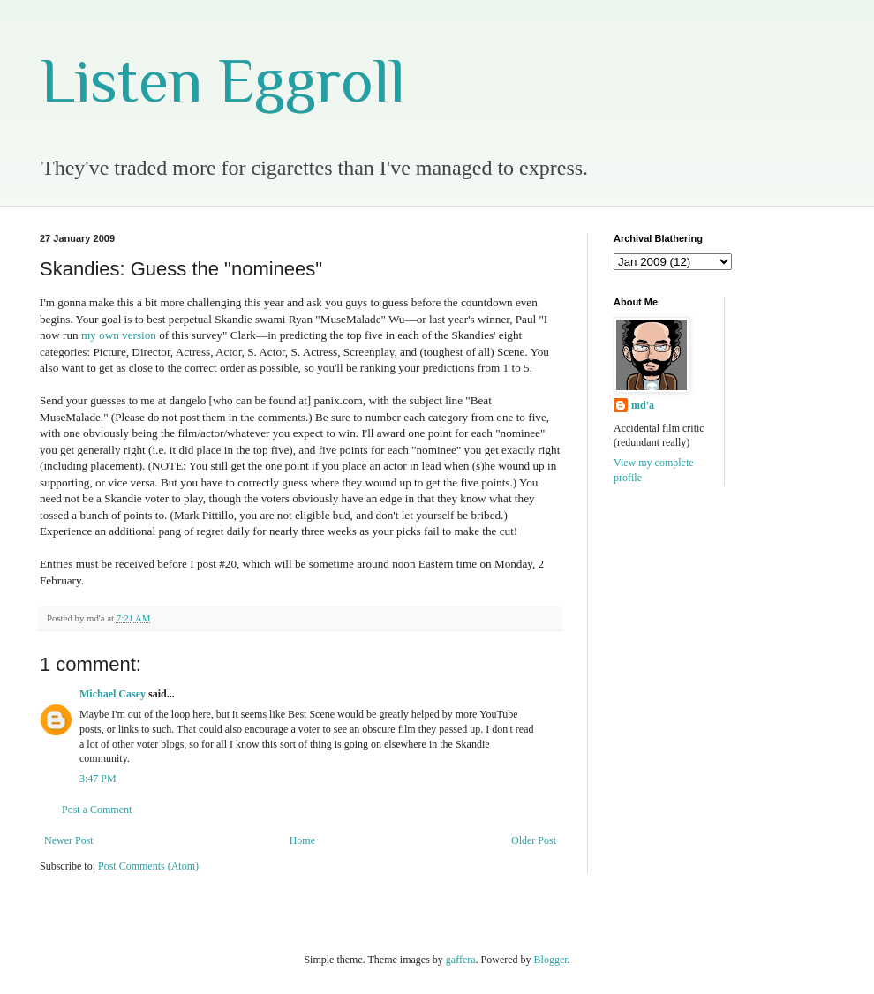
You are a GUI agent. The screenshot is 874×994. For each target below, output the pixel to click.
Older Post (533, 840)
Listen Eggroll (222, 80)
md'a (642, 405)
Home (302, 840)
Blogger (551, 959)
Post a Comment (97, 809)
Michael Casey (112, 694)
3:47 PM (98, 778)
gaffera (461, 959)
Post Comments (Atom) (148, 866)
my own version (118, 335)
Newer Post (69, 840)
